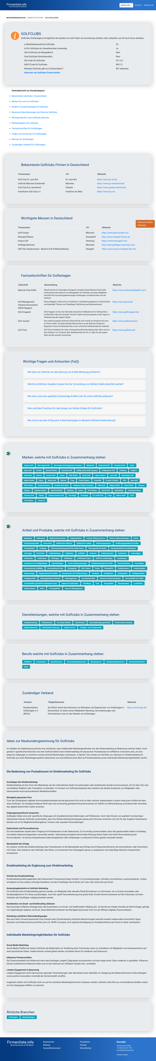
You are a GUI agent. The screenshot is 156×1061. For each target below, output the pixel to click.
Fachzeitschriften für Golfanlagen (27, 128)
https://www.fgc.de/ (106, 191)
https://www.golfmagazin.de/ (126, 312)
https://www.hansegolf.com (114, 241)
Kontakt (138, 5)
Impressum (149, 5)
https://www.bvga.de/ (137, 707)
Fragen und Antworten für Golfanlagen (29, 134)
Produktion (85, 1042)
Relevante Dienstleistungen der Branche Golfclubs (34, 112)
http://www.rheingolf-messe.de (116, 237)
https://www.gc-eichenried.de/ (111, 183)
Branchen (125, 5)
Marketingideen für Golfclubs (25, 123)
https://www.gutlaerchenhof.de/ (111, 187)
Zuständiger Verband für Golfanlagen (29, 144)
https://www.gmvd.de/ (123, 302)
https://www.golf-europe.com (115, 233)
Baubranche (48, 1042)
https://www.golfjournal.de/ (125, 321)
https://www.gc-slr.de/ (107, 179)
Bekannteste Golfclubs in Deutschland (29, 96)
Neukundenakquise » (16, 18)
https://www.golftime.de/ (124, 330)
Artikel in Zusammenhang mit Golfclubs (30, 107)
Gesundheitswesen (52, 1048)
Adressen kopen (122, 1055)
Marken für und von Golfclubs (25, 101)
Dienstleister (85, 1048)
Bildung (46, 1045)
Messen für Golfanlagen (23, 139)
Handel (83, 1045)
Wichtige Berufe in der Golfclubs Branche (30, 117)
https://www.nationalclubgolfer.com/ (129, 290)
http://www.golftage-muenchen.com (118, 245)
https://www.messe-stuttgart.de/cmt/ (119, 249)
